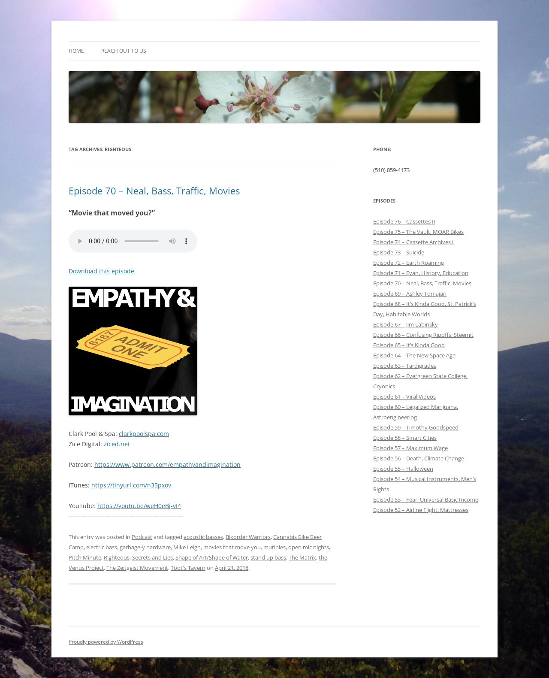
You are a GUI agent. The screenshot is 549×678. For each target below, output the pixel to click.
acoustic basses (203, 537)
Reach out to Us (123, 50)
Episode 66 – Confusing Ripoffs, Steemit (423, 335)
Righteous (117, 557)
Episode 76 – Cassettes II (404, 221)
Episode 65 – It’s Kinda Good (409, 345)
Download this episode (101, 271)
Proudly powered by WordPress (106, 641)
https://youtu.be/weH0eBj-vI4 (139, 506)
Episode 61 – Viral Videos (404, 396)
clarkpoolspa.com (144, 434)
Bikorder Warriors (248, 537)
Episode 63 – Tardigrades (404, 365)
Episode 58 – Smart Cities (405, 438)
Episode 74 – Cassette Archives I (413, 242)
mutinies (274, 547)
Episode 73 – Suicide (398, 252)
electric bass (101, 547)
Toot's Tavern (188, 568)
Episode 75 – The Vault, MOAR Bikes (418, 232)
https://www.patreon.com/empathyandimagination (167, 464)
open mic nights (308, 547)
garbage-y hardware (145, 547)
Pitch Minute (85, 557)
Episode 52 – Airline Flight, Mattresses (420, 510)
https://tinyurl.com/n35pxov (131, 485)
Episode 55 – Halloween (403, 468)
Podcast (142, 537)
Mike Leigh (187, 547)
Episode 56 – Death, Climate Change (418, 458)
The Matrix (302, 557)
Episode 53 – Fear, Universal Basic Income (425, 499)
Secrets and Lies (152, 557)
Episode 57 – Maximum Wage (410, 448)
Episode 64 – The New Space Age (414, 355)
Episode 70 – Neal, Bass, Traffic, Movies (154, 190)
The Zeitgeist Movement (137, 568)
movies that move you (232, 547)
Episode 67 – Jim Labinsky (405, 324)
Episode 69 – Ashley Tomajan (409, 293)
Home (76, 50)
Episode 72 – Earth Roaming (408, 262)
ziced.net (117, 444)
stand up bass (268, 557)
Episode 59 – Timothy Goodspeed (416, 427)
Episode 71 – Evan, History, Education (420, 273)
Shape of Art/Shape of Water (211, 557)
